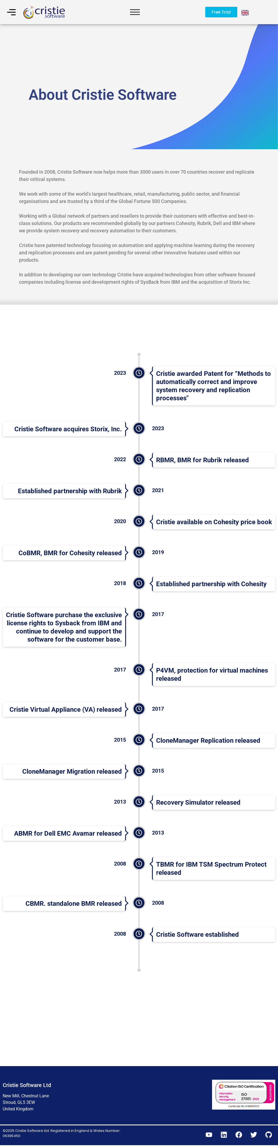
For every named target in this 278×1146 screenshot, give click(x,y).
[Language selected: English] (245, 12)
